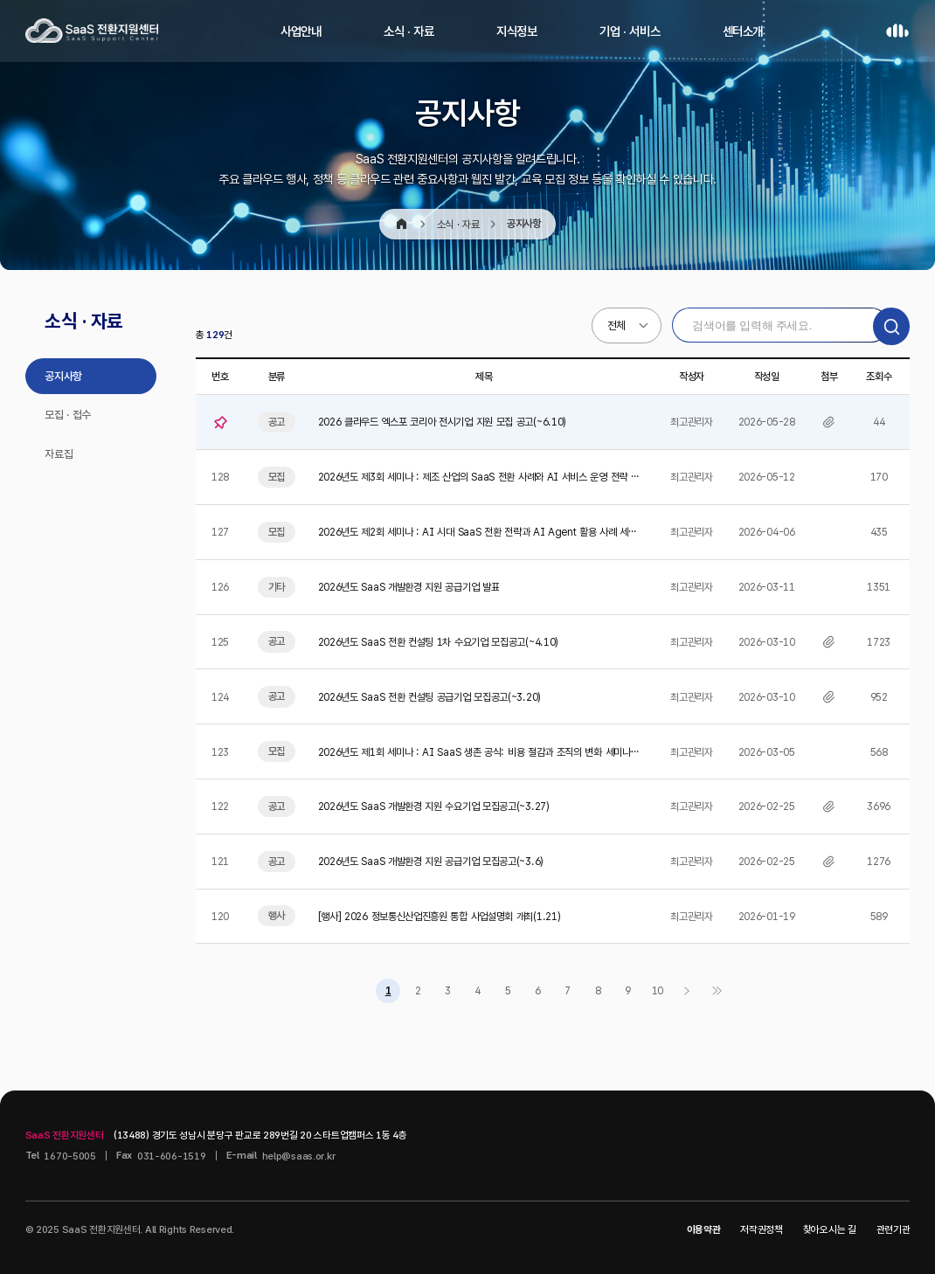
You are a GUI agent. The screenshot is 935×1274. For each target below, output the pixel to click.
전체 (616, 325)
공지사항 (63, 376)
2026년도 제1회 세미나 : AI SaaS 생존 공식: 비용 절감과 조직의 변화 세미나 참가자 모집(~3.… (474, 752)
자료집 (59, 453)
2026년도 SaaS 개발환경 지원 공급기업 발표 (409, 586)
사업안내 (301, 31)
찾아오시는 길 (829, 1229)
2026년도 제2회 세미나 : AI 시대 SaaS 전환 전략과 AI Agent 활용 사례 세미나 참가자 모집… (477, 532)
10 (657, 990)
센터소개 (743, 31)
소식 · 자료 (409, 31)
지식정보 (516, 31)
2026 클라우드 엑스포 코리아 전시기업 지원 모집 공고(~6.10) (442, 421)
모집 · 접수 (68, 414)
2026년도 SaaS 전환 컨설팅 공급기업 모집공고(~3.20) (429, 696)
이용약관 (704, 1229)
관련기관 (893, 1229)
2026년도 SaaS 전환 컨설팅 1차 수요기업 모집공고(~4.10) (438, 641)
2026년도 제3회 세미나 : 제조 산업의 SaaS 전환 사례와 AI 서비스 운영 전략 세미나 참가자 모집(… (479, 477)
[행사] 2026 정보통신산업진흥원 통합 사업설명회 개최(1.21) (439, 916)
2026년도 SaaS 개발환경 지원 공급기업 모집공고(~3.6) (431, 861)
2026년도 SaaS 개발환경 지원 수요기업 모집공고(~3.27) (434, 806)
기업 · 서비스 (629, 31)
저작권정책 (761, 1229)
